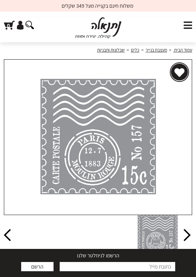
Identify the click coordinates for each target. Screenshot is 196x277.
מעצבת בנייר (156, 50)
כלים (135, 50)
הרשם (37, 266)
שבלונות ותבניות (111, 50)
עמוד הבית (182, 50)
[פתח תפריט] (188, 25)
